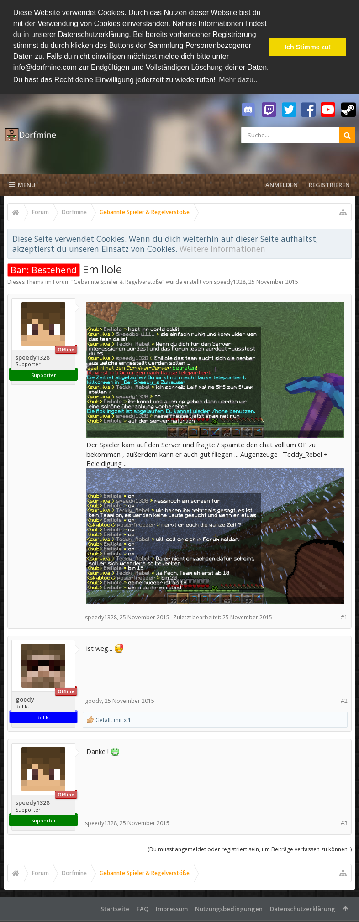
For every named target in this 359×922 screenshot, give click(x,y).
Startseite (114, 907)
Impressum (172, 907)
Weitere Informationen (222, 246)
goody (25, 698)
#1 (344, 615)
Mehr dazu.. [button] (238, 80)
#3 (344, 821)
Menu (22, 183)
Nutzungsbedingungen (229, 907)
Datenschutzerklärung (302, 907)
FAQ (142, 907)
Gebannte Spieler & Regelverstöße (118, 280)
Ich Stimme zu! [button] (308, 47)
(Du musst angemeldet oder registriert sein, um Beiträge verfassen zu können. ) (250, 847)
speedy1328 (230, 280)
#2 (344, 699)
